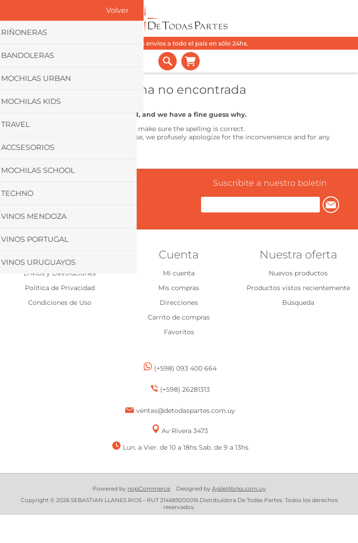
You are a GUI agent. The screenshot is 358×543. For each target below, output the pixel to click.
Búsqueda (298, 302)
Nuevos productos (298, 273)
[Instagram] (94, 202)
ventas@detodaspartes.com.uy (185, 410)
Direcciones (179, 302)
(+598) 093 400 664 (185, 368)
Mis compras (178, 288)
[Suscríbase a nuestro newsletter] (260, 204)
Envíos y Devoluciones (59, 273)
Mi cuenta (179, 273)
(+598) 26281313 (185, 389)
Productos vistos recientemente (298, 288)
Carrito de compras (190, 61)
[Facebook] (80, 201)
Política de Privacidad (60, 288)
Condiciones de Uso (60, 302)
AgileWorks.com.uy (239, 488)
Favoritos (179, 332)
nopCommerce (148, 488)
